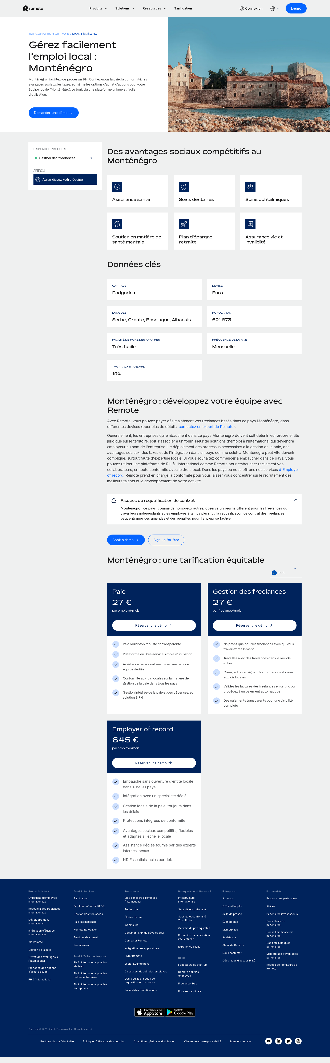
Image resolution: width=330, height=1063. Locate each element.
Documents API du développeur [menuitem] (144, 938)
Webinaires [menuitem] (131, 930)
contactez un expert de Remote (206, 427)
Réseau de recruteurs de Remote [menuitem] (281, 972)
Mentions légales (241, 1047)
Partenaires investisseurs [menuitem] (282, 919)
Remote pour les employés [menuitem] (188, 979)
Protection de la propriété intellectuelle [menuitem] (194, 943)
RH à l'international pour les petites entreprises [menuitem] (90, 981)
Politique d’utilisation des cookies (104, 1047)
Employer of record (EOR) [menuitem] (89, 912)
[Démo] (291, 8)
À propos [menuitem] (228, 904)
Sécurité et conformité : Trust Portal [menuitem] (192, 924)
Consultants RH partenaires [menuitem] (275, 928)
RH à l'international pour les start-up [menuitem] (90, 970)
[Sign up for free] (169, 545)
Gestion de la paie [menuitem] (39, 955)
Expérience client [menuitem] (189, 952)
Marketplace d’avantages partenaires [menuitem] (282, 961)
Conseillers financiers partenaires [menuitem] (279, 939)
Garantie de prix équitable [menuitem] (194, 934)
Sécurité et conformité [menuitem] (192, 915)
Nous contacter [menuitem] (231, 958)
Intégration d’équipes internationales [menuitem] (41, 938)
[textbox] (286, 579)
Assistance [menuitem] (229, 943)
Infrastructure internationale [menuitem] (186, 905)
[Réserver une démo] (154, 631)
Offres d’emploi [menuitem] (232, 912)
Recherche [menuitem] (131, 915)
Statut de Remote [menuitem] (233, 951)
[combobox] (286, 579)
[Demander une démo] (55, 113)
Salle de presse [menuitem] (232, 919)
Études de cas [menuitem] (133, 923)
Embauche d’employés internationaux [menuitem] (42, 905)
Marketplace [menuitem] (230, 935)
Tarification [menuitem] (81, 904)
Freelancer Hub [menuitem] (187, 989)
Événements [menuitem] (230, 927)
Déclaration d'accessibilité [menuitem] (238, 966)
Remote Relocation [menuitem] (85, 935)
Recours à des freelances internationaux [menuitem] (44, 916)
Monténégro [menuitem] (85, 34)
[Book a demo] (127, 545)
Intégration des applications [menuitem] (142, 954)
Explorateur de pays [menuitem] (49, 34)
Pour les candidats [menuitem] (189, 997)
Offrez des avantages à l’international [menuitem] (43, 964)
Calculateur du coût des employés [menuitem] (146, 977)
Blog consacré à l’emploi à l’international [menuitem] (141, 905)
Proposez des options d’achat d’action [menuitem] (42, 975)
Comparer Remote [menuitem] (136, 946)
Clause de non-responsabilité (202, 1047)
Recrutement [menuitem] (82, 951)
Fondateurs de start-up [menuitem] (192, 970)
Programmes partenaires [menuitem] (281, 904)
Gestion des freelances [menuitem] (88, 919)
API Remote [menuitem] (35, 948)
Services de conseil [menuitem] (86, 943)
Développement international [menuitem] (38, 927)
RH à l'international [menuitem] (39, 985)
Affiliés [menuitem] (270, 912)
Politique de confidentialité (57, 1047)
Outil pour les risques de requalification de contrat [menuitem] (140, 986)
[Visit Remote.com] (38, 9)
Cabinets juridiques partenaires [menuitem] (278, 950)
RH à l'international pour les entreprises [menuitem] (90, 992)
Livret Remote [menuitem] (133, 962)
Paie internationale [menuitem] (85, 927)
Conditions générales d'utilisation (154, 1047)
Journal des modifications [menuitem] (141, 996)
